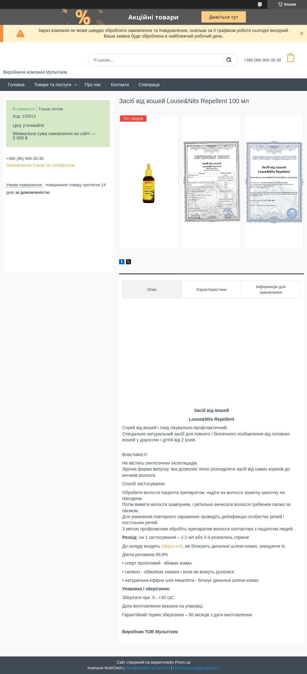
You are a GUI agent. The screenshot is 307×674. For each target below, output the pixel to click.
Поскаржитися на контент (148, 668)
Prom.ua (182, 662)
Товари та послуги (52, 84)
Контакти (120, 84)
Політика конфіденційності (196, 668)
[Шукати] (228, 60)
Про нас (93, 84)
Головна (16, 84)
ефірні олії (172, 546)
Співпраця (149, 84)
